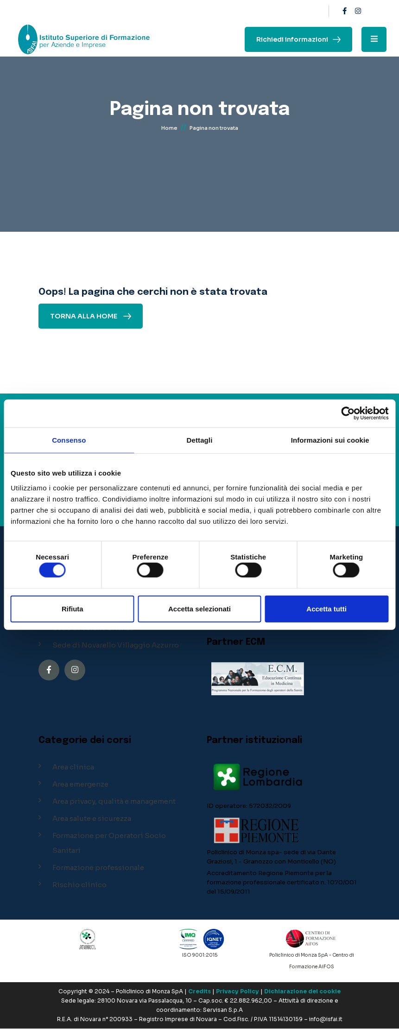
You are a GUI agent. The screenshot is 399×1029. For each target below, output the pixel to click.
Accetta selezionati (199, 608)
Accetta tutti (326, 608)
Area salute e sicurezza (91, 818)
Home (169, 129)
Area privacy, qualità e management (114, 801)
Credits (199, 991)
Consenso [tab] (69, 440)
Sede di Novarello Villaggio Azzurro (115, 645)
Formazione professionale (98, 867)
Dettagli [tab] (200, 440)
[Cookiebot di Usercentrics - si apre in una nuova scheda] (347, 413)
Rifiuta (72, 608)
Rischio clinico (79, 884)
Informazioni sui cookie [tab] (330, 440)
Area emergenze (80, 784)
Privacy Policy (237, 991)
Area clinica (73, 766)
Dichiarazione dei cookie (302, 991)
